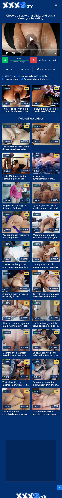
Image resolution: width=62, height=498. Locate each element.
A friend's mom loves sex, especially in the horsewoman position (15, 295)
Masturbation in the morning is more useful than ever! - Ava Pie (44, 412)
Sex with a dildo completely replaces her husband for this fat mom (15, 412)
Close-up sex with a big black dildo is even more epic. (16, 110)
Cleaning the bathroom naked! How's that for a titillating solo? (14, 354)
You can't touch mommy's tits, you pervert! (15, 236)
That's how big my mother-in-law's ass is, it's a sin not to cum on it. (15, 383)
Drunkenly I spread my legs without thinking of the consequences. (45, 383)
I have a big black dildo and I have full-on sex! (46, 110)
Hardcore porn (11, 79)
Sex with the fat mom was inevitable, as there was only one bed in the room (46, 295)
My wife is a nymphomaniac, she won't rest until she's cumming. (43, 177)
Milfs (44, 76)
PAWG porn (10, 76)
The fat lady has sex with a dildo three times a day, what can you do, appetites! (15, 147)
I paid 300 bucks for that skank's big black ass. (14, 177)
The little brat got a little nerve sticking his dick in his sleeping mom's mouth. (45, 324)
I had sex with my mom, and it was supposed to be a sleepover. (15, 265)
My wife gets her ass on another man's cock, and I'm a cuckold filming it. (45, 206)
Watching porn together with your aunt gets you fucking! (45, 236)
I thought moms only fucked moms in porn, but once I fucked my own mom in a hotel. (46, 265)
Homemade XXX (29, 76)
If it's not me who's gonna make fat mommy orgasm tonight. (15, 324)
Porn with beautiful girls (36, 79)
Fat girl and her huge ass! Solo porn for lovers (15, 206)
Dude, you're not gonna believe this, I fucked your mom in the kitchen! (46, 354)
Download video (50, 60)
